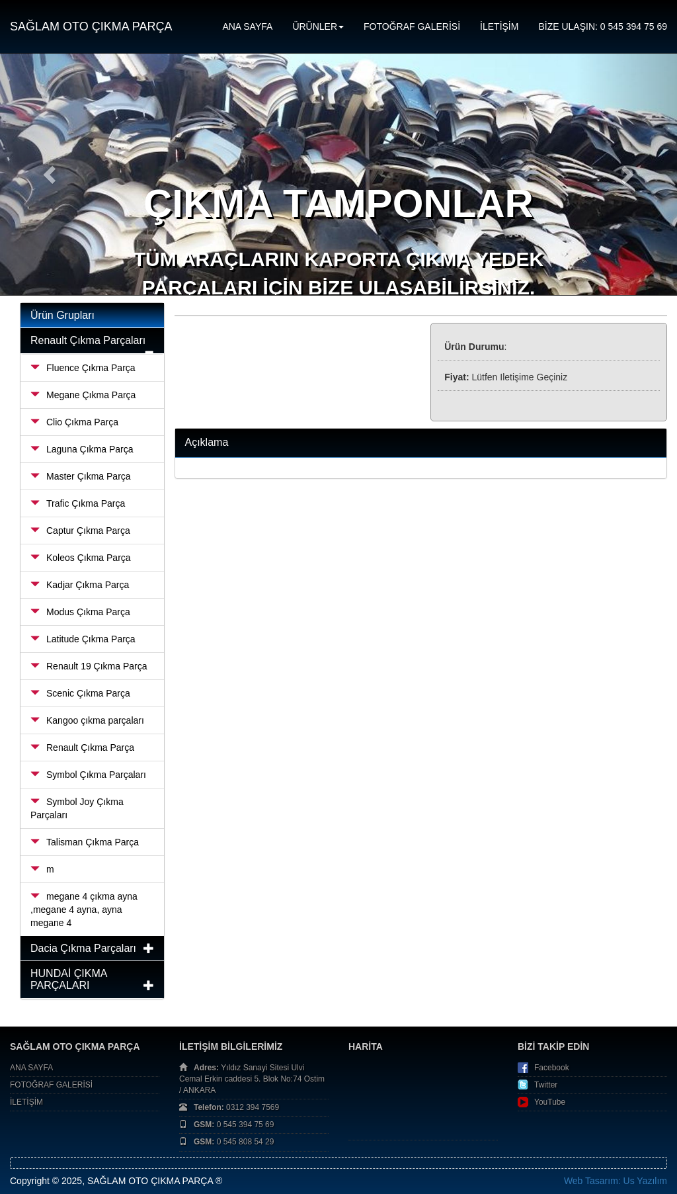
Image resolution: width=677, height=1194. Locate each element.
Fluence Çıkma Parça (83, 367)
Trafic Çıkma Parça (77, 503)
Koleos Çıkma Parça (80, 557)
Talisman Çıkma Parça (84, 842)
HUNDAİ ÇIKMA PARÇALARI (68, 979)
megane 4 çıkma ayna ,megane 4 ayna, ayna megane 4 (84, 909)
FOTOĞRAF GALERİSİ (412, 26)
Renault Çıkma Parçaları (87, 340)
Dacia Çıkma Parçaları (83, 948)
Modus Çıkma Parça (80, 612)
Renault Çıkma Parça (82, 747)
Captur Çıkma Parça (80, 530)
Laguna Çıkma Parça (82, 449)
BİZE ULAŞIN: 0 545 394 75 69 (602, 26)
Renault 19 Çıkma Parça (88, 666)
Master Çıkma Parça (80, 476)
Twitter (545, 1084)
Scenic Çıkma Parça (80, 693)
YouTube (549, 1102)
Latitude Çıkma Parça (83, 639)
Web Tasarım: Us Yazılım (615, 1180)
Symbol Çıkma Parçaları (88, 774)
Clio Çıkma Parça (74, 422)
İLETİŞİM (499, 26)
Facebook (551, 1067)
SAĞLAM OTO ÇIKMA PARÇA (91, 26)
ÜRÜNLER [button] (318, 26)
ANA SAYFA (247, 26)
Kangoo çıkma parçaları (87, 720)
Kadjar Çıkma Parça (79, 584)
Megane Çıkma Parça (83, 395)
